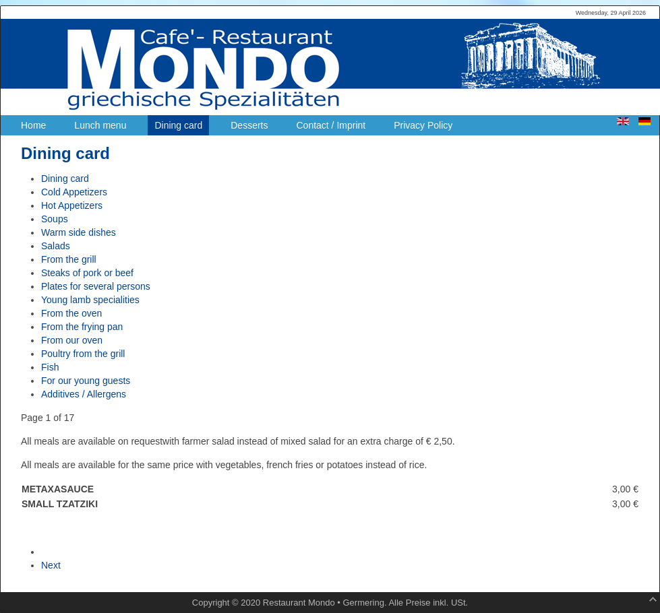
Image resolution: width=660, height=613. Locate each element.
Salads (55, 245)
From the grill (68, 259)
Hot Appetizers (71, 205)
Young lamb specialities (90, 299)
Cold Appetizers (74, 192)
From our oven (71, 340)
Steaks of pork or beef (87, 272)
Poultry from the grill (83, 353)
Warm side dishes (78, 232)
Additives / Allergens (83, 394)
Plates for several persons (95, 286)
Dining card (65, 178)
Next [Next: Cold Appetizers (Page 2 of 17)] (51, 565)
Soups (54, 219)
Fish (50, 367)
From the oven (71, 313)
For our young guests (85, 380)
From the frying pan (82, 326)
